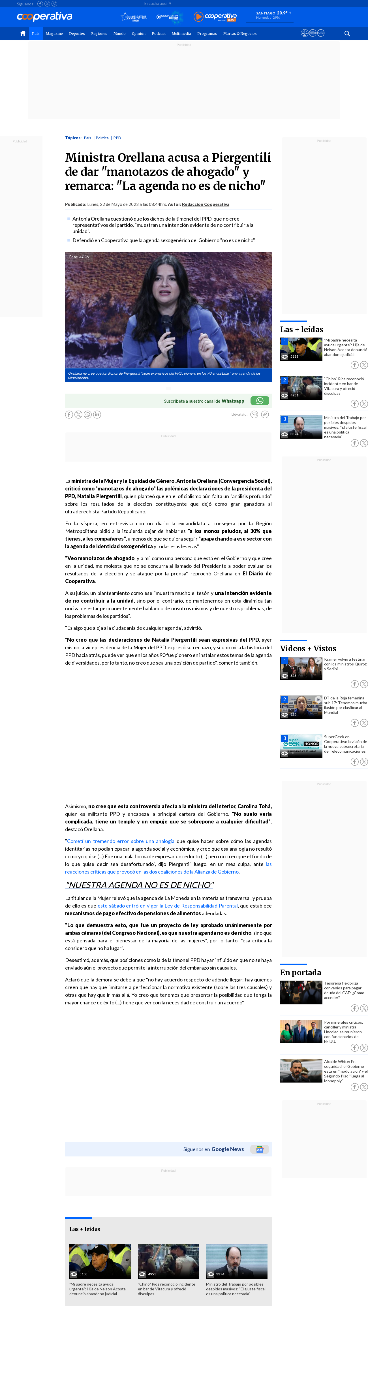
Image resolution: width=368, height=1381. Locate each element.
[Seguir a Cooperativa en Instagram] (54, 3)
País (36, 33)
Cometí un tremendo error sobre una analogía (120, 841)
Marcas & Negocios (240, 33)
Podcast (159, 33)
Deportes (77, 33)
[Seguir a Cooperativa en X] (47, 3)
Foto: (73, 257)
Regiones (99, 33)
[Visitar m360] (312, 38)
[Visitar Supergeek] (321, 38)
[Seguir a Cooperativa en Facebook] (40, 3)
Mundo (120, 33)
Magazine (54, 33)
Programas (207, 33)
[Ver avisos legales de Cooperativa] (305, 38)
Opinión (139, 33)
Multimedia (181, 33)
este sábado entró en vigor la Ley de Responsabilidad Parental (168, 905)
